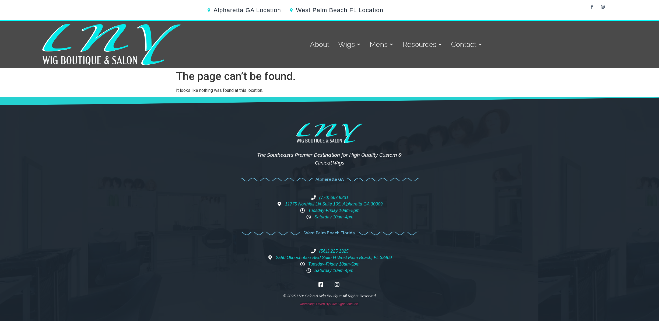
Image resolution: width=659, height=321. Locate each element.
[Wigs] (349, 44)
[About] (320, 44)
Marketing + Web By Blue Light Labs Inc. (329, 304)
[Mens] (381, 44)
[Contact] (467, 44)
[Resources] (422, 44)
